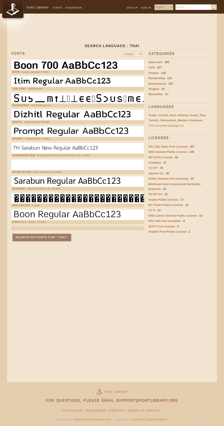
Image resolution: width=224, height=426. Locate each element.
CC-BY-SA (155, 194)
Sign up (132, 7)
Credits (116, 410)
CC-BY (153, 167)
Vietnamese (168, 120)
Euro (173, 115)
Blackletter (156, 94)
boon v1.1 (19, 222)
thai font (19, 89)
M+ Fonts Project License (166, 205)
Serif (152, 67)
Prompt (17, 139)
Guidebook (73, 7)
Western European (190, 120)
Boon (16, 72)
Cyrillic (163, 115)
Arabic (153, 115)
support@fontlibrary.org (147, 401)
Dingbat (154, 89)
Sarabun (18, 189)
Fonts (58, 7)
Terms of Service (144, 410)
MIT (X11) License (161, 157)
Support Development (150, 420)
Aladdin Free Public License (167, 231)
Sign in (146, 7)
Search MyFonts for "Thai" (42, 237)
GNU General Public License (168, 151)
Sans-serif (155, 62)
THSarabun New (23, 155)
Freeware (155, 162)
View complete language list (166, 125)
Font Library (116, 392)
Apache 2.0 (156, 173)
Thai (202, 115)
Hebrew (183, 115)
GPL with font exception (165, 221)
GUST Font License (162, 226)
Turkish (154, 120)
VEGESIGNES (20, 105)
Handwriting (157, 78)
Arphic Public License (163, 199)
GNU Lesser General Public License (173, 215)
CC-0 (152, 210)
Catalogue (72, 410)
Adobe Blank (21, 172)
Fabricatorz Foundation (92, 420)
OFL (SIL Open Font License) (168, 146)
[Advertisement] (112, 32)
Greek (194, 115)
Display (154, 73)
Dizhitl (17, 122)
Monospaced (157, 83)
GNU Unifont (21, 205)
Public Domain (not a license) (168, 178)
